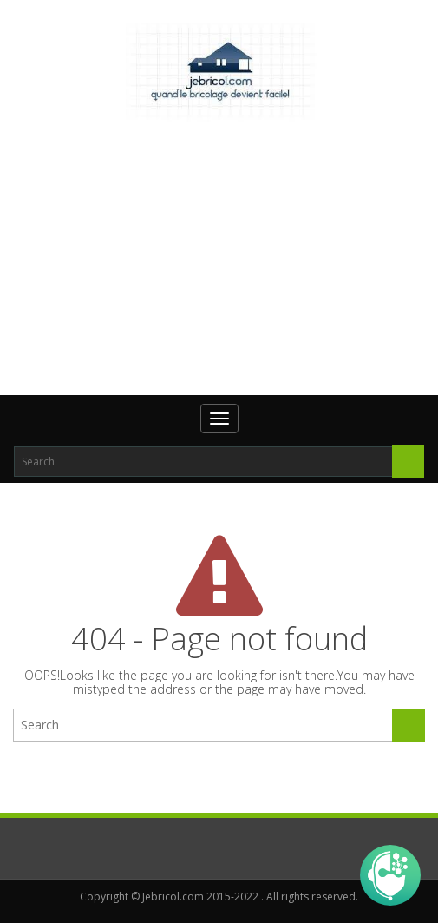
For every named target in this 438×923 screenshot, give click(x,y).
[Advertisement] (225, 256)
